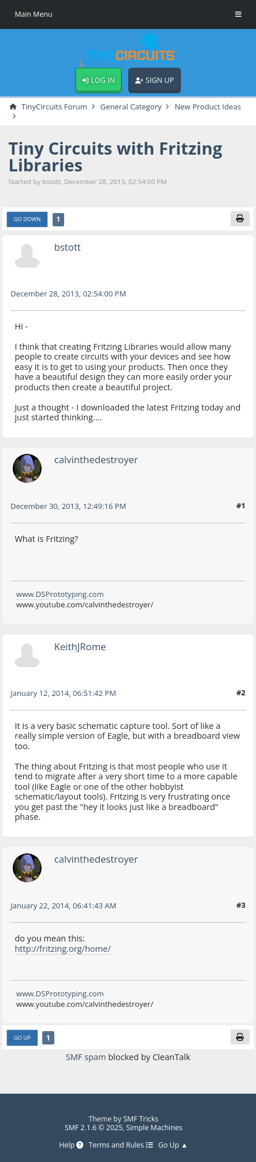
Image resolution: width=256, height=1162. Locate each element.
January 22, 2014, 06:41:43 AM (63, 905)
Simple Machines (154, 1127)
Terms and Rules (120, 1145)
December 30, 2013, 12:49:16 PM (68, 506)
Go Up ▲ (173, 1145)
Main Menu (33, 14)
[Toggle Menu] (238, 14)
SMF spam (86, 1056)
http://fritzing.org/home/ (62, 948)
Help (71, 1145)
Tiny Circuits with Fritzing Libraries (115, 157)
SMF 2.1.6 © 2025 (94, 1127)
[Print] (240, 218)
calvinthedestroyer (96, 459)
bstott (67, 247)
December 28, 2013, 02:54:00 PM (68, 293)
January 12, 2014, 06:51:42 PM (63, 693)
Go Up (22, 1038)
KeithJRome (80, 646)
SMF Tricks (140, 1119)
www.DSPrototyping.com (60, 594)
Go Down (27, 219)
